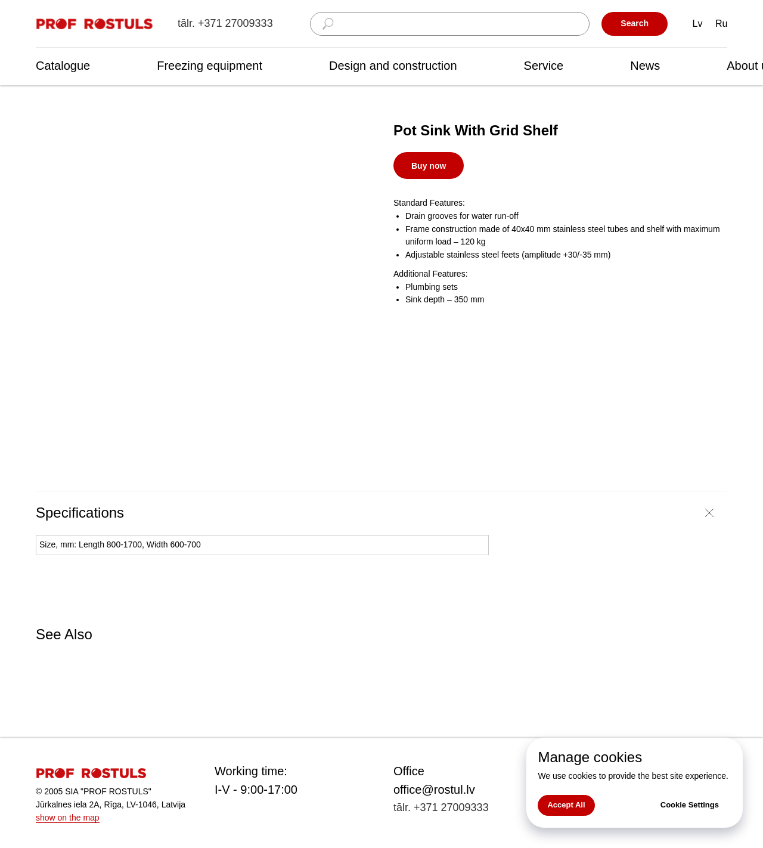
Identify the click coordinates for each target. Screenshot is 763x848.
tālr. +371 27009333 (225, 23)
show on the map (68, 817)
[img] (95, 24)
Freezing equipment (209, 65)
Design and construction (393, 65)
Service (544, 65)
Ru (721, 23)
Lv (698, 23)
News (645, 65)
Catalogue (63, 65)
